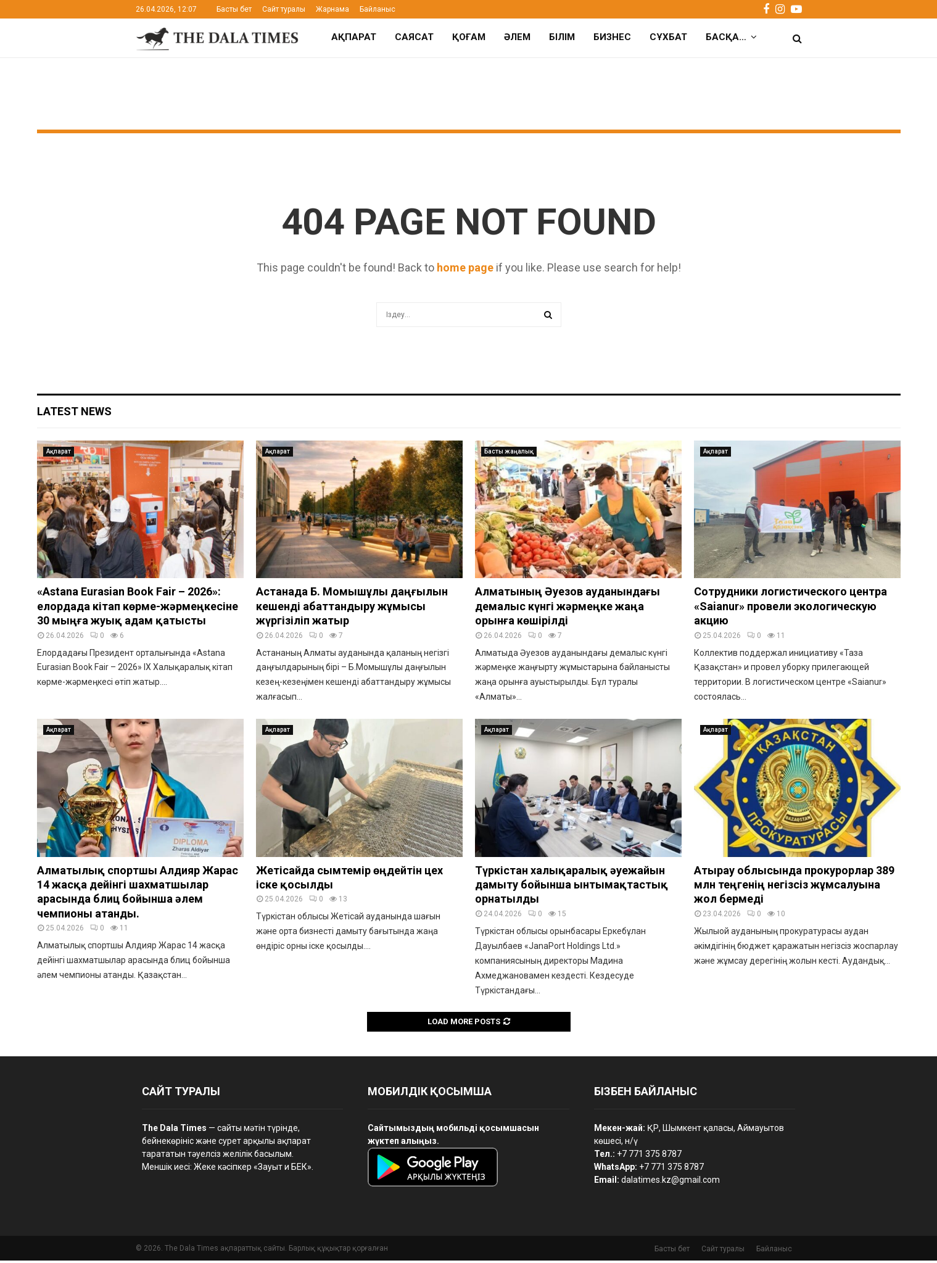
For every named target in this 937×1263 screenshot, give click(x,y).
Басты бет (234, 9)
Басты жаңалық (509, 453)
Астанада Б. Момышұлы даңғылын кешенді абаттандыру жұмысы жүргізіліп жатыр (352, 608)
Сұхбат (668, 37)
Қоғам (468, 37)
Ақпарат (353, 37)
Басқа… (726, 37)
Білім (562, 37)
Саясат (414, 37)
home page (465, 269)
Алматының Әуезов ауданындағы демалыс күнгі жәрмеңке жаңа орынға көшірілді (567, 608)
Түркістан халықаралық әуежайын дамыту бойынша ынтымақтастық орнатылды (571, 887)
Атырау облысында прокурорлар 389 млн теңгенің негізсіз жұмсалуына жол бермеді (794, 887)
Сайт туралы (283, 9)
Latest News (74, 413)
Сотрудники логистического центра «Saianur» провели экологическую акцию (790, 608)
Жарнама (332, 9)
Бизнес (612, 37)
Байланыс (377, 9)
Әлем (517, 37)
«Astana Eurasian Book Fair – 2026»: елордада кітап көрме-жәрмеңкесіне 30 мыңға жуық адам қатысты (137, 608)
